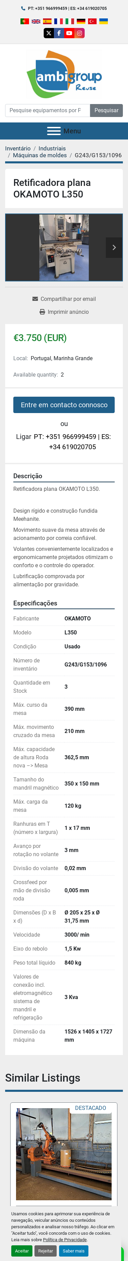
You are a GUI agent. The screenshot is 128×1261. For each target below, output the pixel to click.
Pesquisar (106, 110)
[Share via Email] (64, 299)
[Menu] (54, 131)
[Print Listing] (64, 312)
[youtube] (69, 33)
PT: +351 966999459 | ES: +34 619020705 (67, 8)
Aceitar (22, 1250)
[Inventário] (18, 148)
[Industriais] (52, 148)
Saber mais (74, 1250)
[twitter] (49, 33)
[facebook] (59, 33)
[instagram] (79, 33)
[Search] (47, 110)
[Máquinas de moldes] (40, 155)
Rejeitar (45, 1250)
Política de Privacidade (65, 1239)
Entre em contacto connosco (64, 405)
